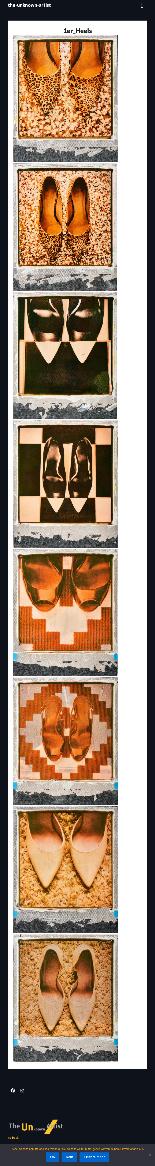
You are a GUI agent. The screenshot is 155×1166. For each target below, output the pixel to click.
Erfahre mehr (94, 1157)
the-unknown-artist (29, 5)
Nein (69, 1157)
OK (52, 1157)
